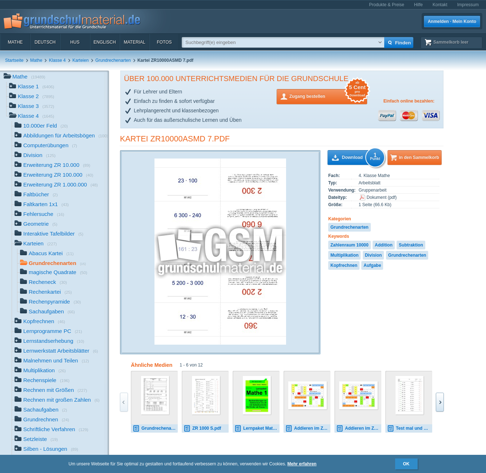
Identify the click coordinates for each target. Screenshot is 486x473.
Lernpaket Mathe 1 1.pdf (257, 428)
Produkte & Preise (386, 4)
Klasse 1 (31, 87)
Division (373, 255)
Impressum (468, 4)
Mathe (15, 42)
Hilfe (418, 4)
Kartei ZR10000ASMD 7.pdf (175, 138)
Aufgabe (372, 265)
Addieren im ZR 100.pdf (358, 428)
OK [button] (406, 463)
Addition (384, 245)
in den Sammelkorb (419, 157)
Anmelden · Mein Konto (452, 21)
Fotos (164, 42)
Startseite (14, 60)
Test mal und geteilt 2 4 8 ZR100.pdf (409, 428)
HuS (74, 42)
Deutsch (45, 42)
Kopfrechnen (343, 265)
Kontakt (440, 4)
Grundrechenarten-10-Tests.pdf (155, 428)
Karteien (80, 60)
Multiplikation (344, 255)
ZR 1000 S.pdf (202, 428)
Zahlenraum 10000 (349, 245)
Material (134, 42)
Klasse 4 (57, 60)
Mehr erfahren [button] (302, 463)
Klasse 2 (31, 96)
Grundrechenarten (112, 60)
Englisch (104, 42)
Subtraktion (411, 245)
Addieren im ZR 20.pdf (307, 428)
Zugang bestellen (328, 96)
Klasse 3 (31, 106)
